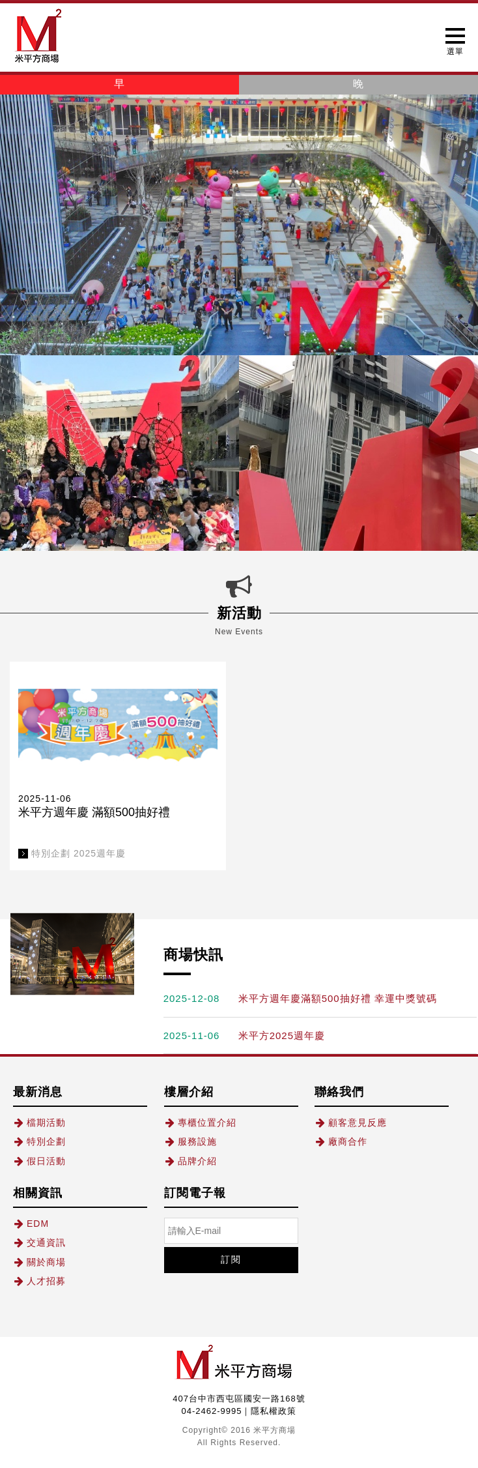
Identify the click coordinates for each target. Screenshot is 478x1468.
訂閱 (231, 1259)
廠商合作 (341, 1141)
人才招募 (39, 1281)
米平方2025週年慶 (281, 1035)
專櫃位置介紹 (200, 1122)
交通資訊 (39, 1242)
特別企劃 (39, 1141)
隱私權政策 (273, 1411)
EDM (31, 1223)
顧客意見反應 (351, 1122)
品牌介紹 (190, 1161)
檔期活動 (39, 1122)
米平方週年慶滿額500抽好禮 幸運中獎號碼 (337, 998)
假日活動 (39, 1161)
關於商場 (39, 1262)
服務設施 (190, 1141)
